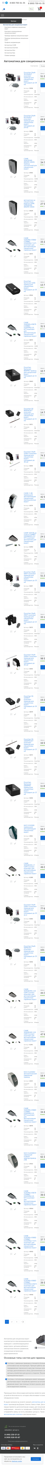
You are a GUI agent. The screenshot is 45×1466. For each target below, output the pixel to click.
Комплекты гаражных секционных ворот (15, 28)
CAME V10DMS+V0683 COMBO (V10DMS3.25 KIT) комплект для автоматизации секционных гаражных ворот (30, 1115)
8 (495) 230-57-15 (12, 1435)
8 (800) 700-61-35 (36, 3)
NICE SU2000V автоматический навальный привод (30, 1074)
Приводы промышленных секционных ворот (16, 39)
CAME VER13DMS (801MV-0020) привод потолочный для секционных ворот (30, 164)
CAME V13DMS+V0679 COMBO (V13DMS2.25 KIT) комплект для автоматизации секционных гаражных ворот (30, 1197)
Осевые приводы (10, 55)
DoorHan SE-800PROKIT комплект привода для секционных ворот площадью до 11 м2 (30, 414)
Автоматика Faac (10, 53)
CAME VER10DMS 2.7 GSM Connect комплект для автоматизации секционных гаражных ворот (30, 868)
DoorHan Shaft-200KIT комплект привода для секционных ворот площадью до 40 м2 (30, 660)
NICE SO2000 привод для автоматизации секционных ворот (30, 829)
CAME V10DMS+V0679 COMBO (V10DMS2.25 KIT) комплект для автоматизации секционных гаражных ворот (30, 329)
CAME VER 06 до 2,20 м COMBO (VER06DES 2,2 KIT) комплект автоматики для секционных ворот (30, 538)
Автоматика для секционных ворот (15, 25)
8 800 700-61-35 (17, 3)
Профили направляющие (12, 42)
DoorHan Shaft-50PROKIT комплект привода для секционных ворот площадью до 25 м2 (30, 952)
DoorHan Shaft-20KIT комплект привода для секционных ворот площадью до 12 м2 (30, 618)
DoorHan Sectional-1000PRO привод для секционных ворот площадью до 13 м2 (30, 788)
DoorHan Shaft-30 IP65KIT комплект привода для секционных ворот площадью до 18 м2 (30, 78)
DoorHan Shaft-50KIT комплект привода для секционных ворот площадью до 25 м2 (30, 577)
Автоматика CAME (10, 45)
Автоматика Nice (10, 50)
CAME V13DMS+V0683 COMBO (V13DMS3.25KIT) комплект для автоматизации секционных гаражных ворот (30, 1285)
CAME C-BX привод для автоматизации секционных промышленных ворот (30, 497)
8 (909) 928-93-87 (12, 1437)
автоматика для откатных (13, 1414)
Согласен (36, 1459)
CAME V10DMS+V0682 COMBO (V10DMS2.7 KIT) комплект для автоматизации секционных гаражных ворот (30, 244)
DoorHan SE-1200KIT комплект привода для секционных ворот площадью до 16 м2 (30, 702)
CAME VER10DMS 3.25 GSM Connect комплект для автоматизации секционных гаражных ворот (30, 1036)
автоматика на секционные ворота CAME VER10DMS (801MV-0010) (29, 203)
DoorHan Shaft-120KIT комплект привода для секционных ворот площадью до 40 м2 (30, 457)
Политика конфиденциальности (17, 1441)
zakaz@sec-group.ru (12, 1430)
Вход (31, 9)
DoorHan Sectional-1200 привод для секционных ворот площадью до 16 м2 (30, 286)
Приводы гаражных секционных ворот (16, 36)
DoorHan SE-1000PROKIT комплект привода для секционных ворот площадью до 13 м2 (30, 745)
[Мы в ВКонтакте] (34, 1448)
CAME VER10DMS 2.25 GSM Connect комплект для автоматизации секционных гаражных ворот (30, 994)
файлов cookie (17, 1461)
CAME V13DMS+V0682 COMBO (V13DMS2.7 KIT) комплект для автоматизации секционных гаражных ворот (30, 1242)
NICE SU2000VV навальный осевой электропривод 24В (30, 1156)
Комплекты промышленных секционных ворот (13, 32)
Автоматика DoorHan (11, 48)
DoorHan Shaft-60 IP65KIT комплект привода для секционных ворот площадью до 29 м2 (30, 121)
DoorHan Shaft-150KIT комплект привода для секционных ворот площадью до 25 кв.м (30, 910)
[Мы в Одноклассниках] (37, 1448)
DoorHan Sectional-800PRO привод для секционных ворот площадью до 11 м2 (30, 372)
